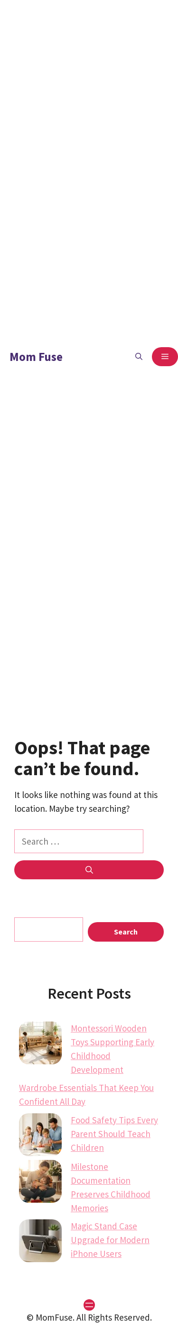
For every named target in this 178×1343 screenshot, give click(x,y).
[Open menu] (89, 1305)
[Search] (89, 869)
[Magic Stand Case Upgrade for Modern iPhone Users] (40, 1242)
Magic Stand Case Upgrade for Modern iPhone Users (110, 1239)
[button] (139, 356)
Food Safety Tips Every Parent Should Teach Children (114, 1133)
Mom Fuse (36, 356)
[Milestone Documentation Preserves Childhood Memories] (40, 1183)
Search (126, 931)
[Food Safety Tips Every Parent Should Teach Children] (40, 1136)
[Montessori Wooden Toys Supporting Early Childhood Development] (40, 1045)
